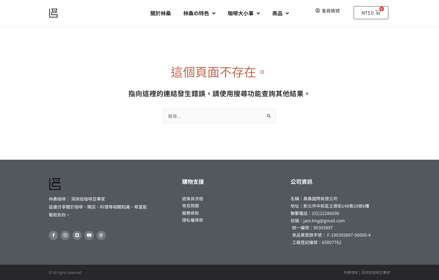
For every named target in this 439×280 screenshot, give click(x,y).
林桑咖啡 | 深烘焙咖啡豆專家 (367, 272)
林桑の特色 (199, 13)
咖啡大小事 (244, 13)
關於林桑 (160, 13)
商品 (280, 13)
